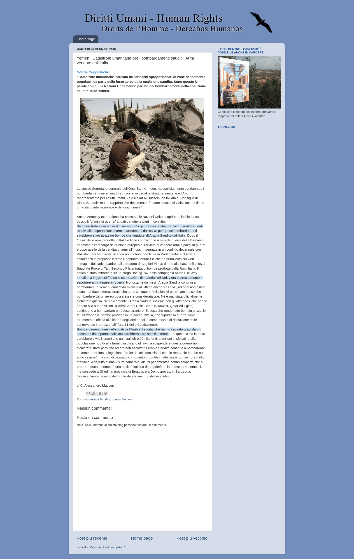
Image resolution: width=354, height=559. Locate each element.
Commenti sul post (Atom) (107, 547)
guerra (116, 399)
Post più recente (92, 538)
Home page (86, 39)
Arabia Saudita (100, 399)
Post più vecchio (191, 538)
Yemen (127, 399)
